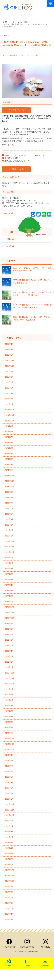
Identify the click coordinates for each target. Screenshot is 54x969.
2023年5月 (9, 514)
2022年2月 (9, 596)
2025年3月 (9, 399)
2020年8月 (9, 695)
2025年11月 (10, 366)
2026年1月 (9, 355)
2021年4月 (9, 651)
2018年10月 (10, 815)
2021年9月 (9, 623)
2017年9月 (9, 886)
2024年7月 (9, 437)
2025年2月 (9, 404)
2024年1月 (9, 470)
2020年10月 (10, 684)
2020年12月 (10, 673)
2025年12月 (10, 360)
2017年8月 (9, 892)
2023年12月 (10, 476)
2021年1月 (9, 667)
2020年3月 (9, 722)
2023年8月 (9, 497)
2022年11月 (10, 547)
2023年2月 (9, 530)
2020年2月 (9, 728)
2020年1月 (9, 733)
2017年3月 (9, 919)
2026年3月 (9, 349)
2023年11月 (10, 481)
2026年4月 (9, 344)
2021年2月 (9, 662)
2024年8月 (9, 432)
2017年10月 (10, 881)
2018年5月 (9, 843)
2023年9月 (9, 492)
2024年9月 (9, 426)
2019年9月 (9, 755)
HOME (4, 22)
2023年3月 (9, 525)
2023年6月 (9, 508)
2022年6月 (9, 574)
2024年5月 (9, 448)
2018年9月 (9, 821)
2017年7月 (9, 897)
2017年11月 (10, 876)
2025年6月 (9, 382)
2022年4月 (9, 585)
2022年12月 (10, 541)
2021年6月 (9, 640)
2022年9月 (9, 558)
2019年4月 (9, 782)
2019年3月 (9, 788)
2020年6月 (9, 706)
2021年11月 (10, 612)
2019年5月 (9, 777)
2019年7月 (9, 766)
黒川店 (10, 245)
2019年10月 (10, 749)
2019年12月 (10, 738)
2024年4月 (9, 454)
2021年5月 (9, 645)
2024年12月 (10, 410)
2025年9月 (9, 371)
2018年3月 (9, 854)
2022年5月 (9, 580)
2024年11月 (10, 415)
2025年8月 (9, 377)
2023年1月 (9, 536)
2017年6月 (9, 903)
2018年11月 (10, 810)
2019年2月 (9, 793)
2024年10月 (10, 421)
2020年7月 (9, 700)
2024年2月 (9, 464)
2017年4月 (9, 914)
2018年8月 (9, 826)
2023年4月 (9, 519)
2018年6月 (9, 837)
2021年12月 (10, 607)
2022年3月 (9, 591)
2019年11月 (10, 744)
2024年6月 (9, 443)
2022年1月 (9, 601)
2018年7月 (9, 832)
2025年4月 (9, 393)
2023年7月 (9, 503)
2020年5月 (9, 711)
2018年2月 (9, 859)
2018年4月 (9, 848)
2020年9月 (9, 689)
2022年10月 (10, 552)
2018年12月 (10, 804)
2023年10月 (10, 486)
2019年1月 (9, 799)
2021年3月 (9, 656)
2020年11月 (10, 678)
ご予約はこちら (16, 110)
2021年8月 (9, 629)
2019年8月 (9, 760)
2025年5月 (9, 388)
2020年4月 (9, 717)
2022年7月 (9, 569)
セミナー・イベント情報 (18, 22)
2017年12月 (10, 870)
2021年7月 (9, 634)
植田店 (10, 239)
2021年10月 (10, 618)
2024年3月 (9, 459)
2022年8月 (9, 563)
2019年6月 (9, 771)
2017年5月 (9, 908)
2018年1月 (9, 865)
